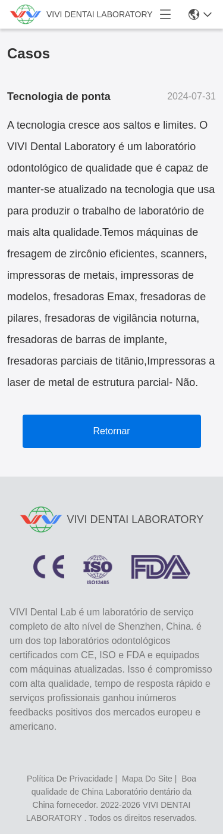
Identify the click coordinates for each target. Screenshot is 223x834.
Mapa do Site (147, 778)
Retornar (111, 431)
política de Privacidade (70, 778)
